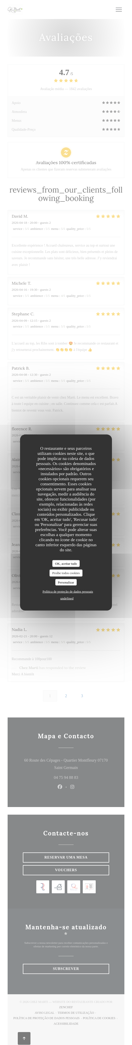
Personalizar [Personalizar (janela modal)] (66, 582)
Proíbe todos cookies (66, 573)
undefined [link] (67, 598)
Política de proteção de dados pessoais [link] (68, 591)
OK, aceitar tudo (66, 563)
